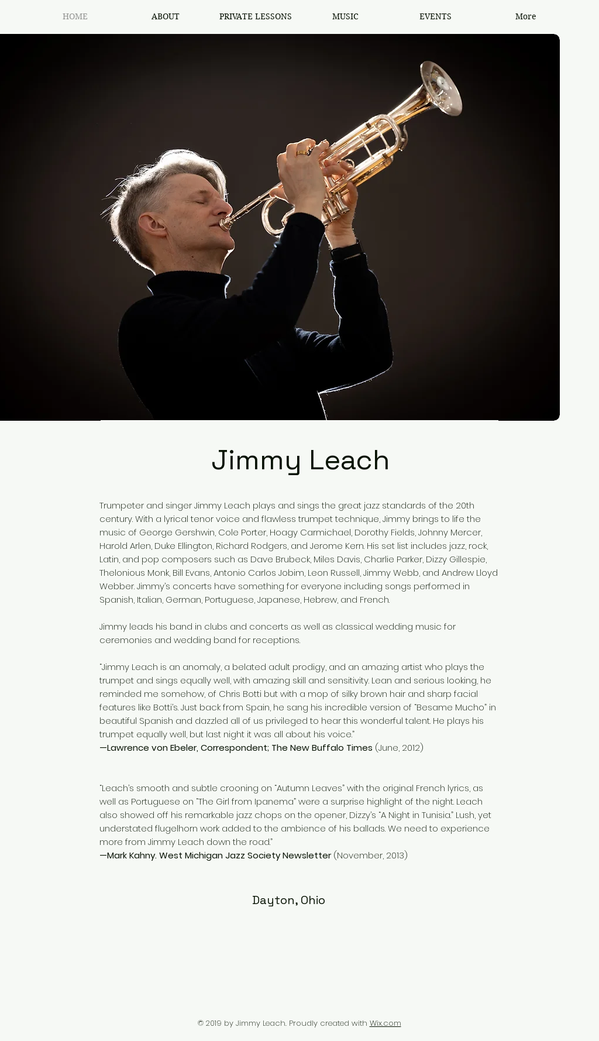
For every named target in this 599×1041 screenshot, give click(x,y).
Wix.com (385, 1023)
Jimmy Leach (300, 459)
